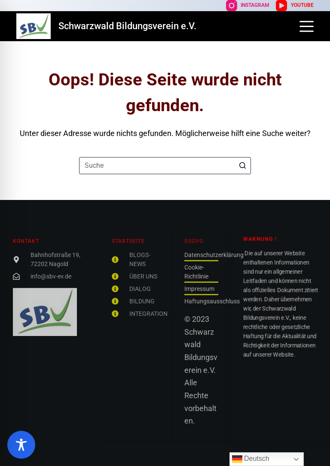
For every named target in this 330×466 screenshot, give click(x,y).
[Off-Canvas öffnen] (306, 26)
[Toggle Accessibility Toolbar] (21, 445)
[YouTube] (294, 5)
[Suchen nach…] (165, 165)
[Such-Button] (242, 165)
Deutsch (250, 459)
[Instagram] (247, 5)
